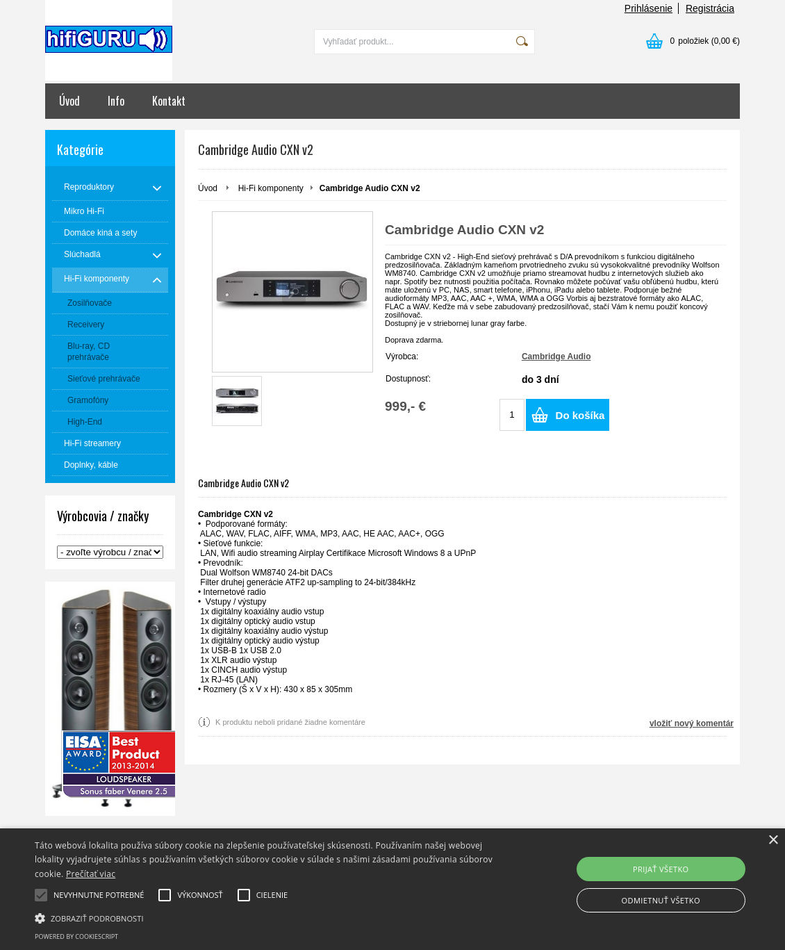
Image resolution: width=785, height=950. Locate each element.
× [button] (773, 840)
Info (116, 100)
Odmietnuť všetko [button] (661, 900)
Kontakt (168, 100)
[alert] (392, 889)
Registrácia (710, 8)
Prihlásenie (648, 8)
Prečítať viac (90, 874)
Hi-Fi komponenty (271, 188)
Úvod (69, 100)
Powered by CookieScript (76, 936)
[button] (267, 917)
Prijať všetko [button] (661, 869)
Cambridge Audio (556, 356)
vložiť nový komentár (692, 723)
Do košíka (580, 415)
